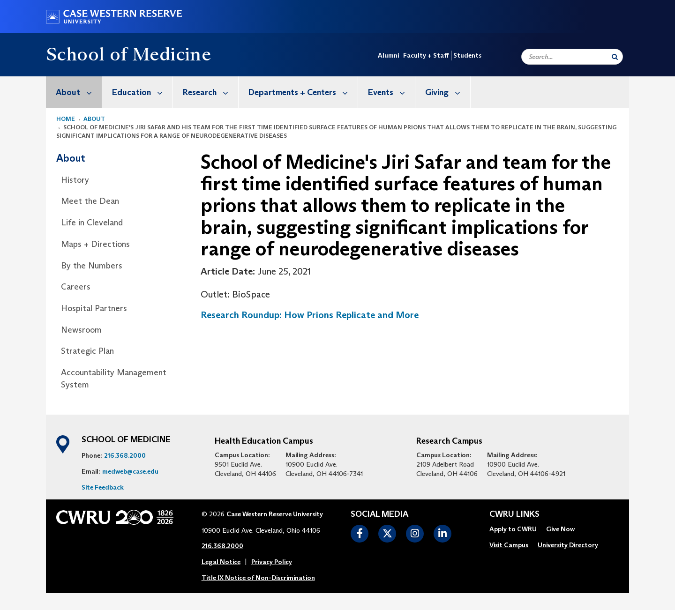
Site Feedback (103, 487)
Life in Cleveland (92, 222)
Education (142, 92)
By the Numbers (91, 265)
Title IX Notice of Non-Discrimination (258, 577)
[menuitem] (74, 92)
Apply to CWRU (513, 529)
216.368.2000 (125, 455)
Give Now (560, 529)
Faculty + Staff (426, 55)
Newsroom (81, 330)
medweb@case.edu (130, 471)
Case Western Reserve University (274, 514)
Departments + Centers (303, 92)
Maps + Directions (95, 244)
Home (65, 118)
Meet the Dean (90, 201)
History (75, 180)
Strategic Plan (87, 351)
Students (467, 55)
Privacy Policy (271, 562)
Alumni (388, 55)
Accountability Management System (113, 378)
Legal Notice (221, 562)
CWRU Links (514, 514)
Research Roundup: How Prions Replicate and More (310, 314)
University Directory (568, 545)
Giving (447, 92)
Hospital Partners (94, 308)
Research (210, 92)
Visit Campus (508, 545)
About (79, 92)
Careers (75, 287)
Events (391, 92)
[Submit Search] (615, 57)
